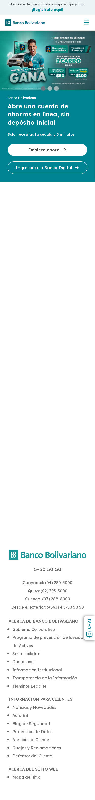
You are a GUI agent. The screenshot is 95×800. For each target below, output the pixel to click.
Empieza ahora (47, 149)
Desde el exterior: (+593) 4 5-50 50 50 (47, 607)
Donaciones (23, 661)
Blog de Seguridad (31, 723)
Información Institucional (37, 669)
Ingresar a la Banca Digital (47, 167)
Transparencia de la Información (44, 677)
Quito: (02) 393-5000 (47, 590)
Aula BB (20, 715)
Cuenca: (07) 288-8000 (47, 598)
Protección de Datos (32, 731)
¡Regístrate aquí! (47, 9)
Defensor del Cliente (32, 755)
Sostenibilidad (26, 653)
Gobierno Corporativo (33, 629)
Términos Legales (29, 686)
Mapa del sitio (26, 777)
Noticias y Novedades (34, 707)
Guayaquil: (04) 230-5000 (47, 582)
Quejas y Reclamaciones (36, 747)
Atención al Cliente (30, 739)
